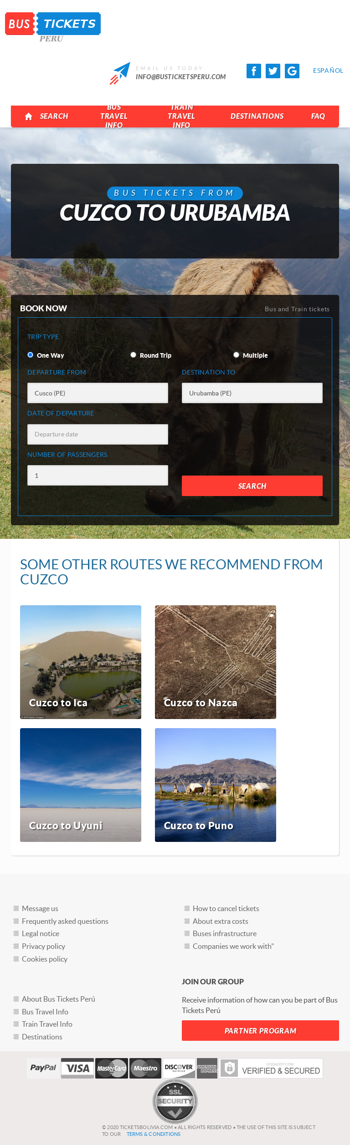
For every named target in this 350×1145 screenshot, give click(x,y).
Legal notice (40, 933)
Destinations (257, 116)
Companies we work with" (233, 946)
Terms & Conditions (154, 1134)
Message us (40, 908)
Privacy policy (43, 946)
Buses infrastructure (225, 933)
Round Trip (150, 355)
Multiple (250, 355)
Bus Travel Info (114, 116)
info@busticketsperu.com (181, 77)
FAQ (318, 116)
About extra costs (220, 921)
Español (320, 70)
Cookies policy (44, 959)
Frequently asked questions (65, 921)
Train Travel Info (182, 116)
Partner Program (261, 1031)
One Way (45, 355)
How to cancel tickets (226, 908)
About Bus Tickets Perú (58, 999)
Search (46, 116)
